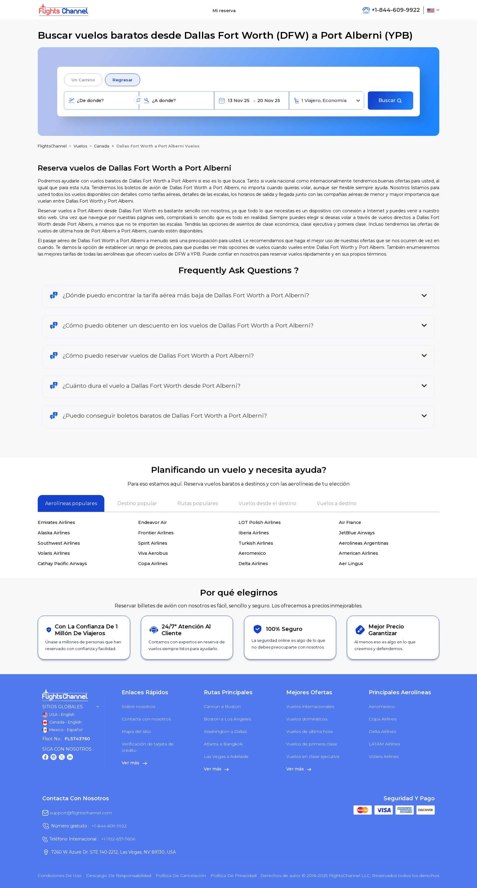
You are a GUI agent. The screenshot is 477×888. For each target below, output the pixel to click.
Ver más (134, 763)
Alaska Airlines (54, 533)
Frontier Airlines (156, 533)
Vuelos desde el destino (267, 503)
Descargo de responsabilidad (118, 875)
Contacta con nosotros (146, 719)
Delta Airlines (253, 563)
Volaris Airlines (54, 553)
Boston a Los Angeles (227, 719)
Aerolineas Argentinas (363, 543)
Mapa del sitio (136, 731)
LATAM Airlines (384, 744)
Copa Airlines (153, 563)
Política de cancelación (181, 875)
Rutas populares (197, 503)
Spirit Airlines (152, 543)
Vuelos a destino (337, 503)
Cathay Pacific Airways (62, 563)
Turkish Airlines (255, 543)
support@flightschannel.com (81, 812)
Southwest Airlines (59, 543)
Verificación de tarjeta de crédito (148, 747)
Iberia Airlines (253, 533)
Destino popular (137, 503)
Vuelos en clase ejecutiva (312, 756)
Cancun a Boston (222, 706)
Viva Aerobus (153, 553)
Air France (350, 522)
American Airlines (358, 553)
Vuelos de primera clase (311, 744)
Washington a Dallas (225, 731)
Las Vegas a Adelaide (226, 756)
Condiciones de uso (60, 875)
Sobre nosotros (138, 706)
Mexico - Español (62, 730)
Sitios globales (70, 706)
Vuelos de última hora (309, 731)
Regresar (123, 79)
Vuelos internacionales (310, 706)
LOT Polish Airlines (259, 522)
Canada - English (62, 722)
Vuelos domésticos (306, 719)
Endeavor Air (152, 522)
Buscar (390, 100)
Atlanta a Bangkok (223, 744)
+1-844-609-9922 (109, 826)
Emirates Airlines (56, 522)
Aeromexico (252, 553)
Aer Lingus (351, 563)
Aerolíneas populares (71, 503)
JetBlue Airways (357, 533)
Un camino (83, 79)
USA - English (58, 715)
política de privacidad (233, 875)
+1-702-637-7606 (118, 839)
